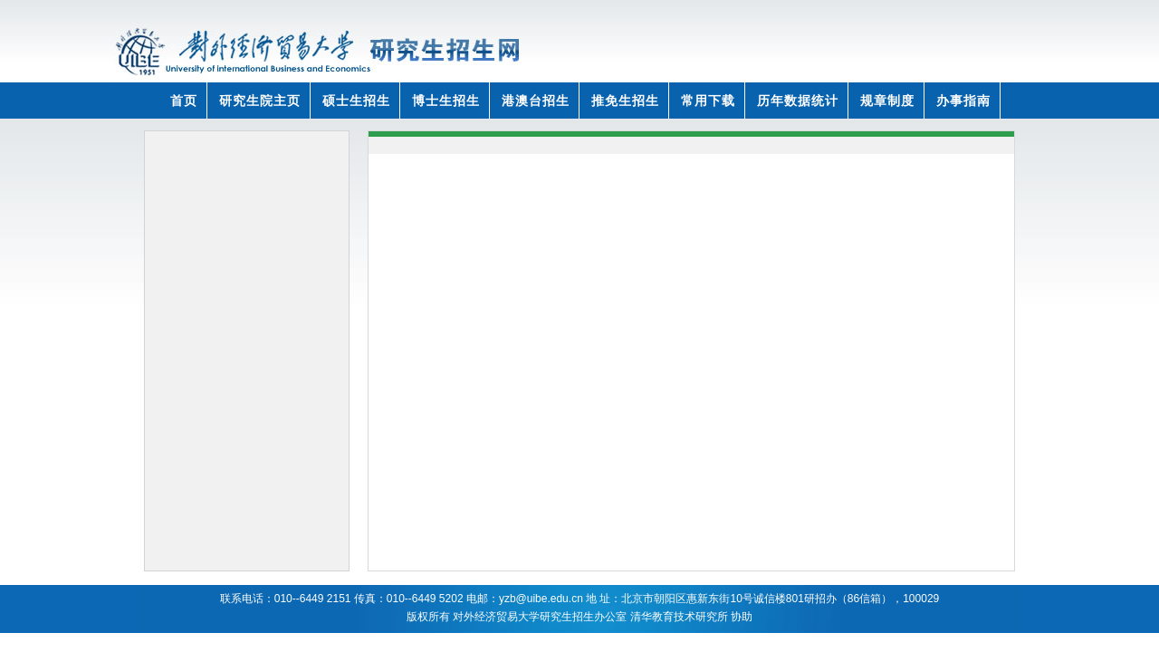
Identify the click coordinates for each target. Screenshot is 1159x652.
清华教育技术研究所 (679, 616)
